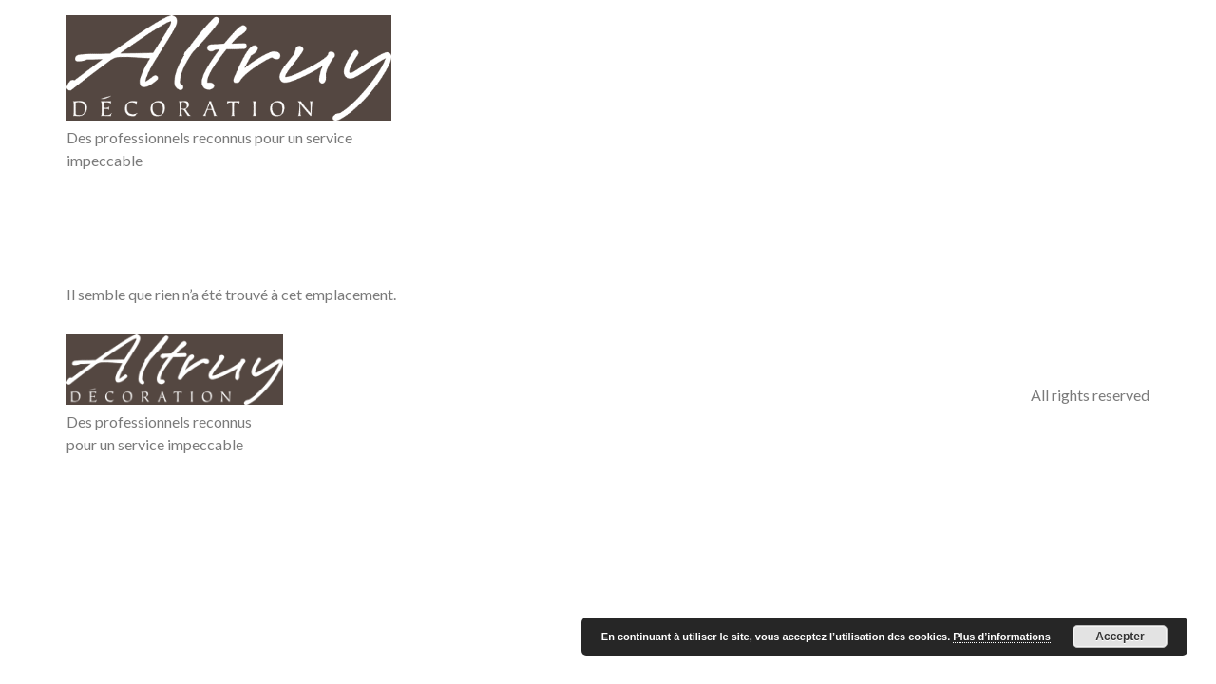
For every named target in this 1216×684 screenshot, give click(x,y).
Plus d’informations (1002, 636)
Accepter (1119, 636)
